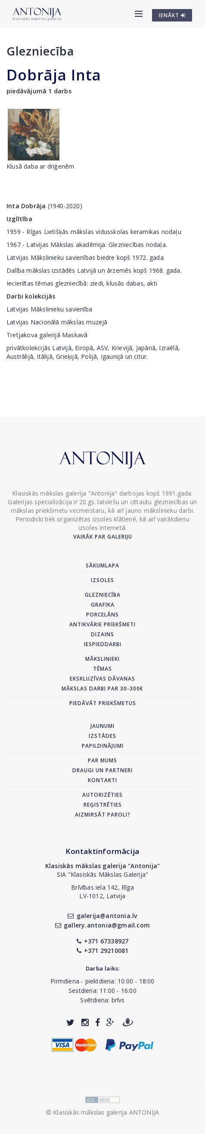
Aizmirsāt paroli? (102, 814)
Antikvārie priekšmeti (102, 624)
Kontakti (102, 780)
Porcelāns (102, 614)
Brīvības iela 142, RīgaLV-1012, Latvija (102, 891)
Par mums (102, 760)
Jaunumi (102, 726)
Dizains (102, 634)
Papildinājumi (103, 745)
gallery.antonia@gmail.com (102, 925)
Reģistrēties (103, 804)
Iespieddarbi (102, 644)
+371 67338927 (103, 941)
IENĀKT (172, 15)
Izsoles (102, 580)
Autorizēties (102, 794)
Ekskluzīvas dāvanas (102, 678)
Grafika (103, 604)
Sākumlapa (102, 565)
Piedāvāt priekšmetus (102, 703)
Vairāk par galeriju (102, 536)
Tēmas (102, 668)
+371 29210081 (103, 950)
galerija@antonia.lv (102, 916)
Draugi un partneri (102, 770)
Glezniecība (40, 51)
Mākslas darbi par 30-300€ (102, 688)
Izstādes (102, 736)
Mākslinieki (102, 659)
